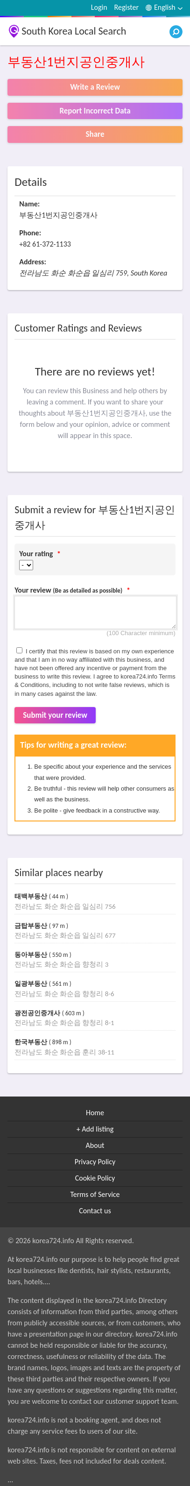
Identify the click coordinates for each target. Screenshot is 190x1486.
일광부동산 (31, 983)
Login (99, 7)
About (95, 1145)
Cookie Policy (95, 1178)
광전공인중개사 (38, 1013)
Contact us (95, 1210)
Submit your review (55, 715)
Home (95, 1112)
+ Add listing (95, 1129)
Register (126, 7)
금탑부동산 (31, 925)
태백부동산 (31, 896)
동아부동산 (31, 954)
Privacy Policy (95, 1161)
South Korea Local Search (73, 31)
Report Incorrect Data (94, 111)
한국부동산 (31, 1042)
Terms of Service (95, 1194)
